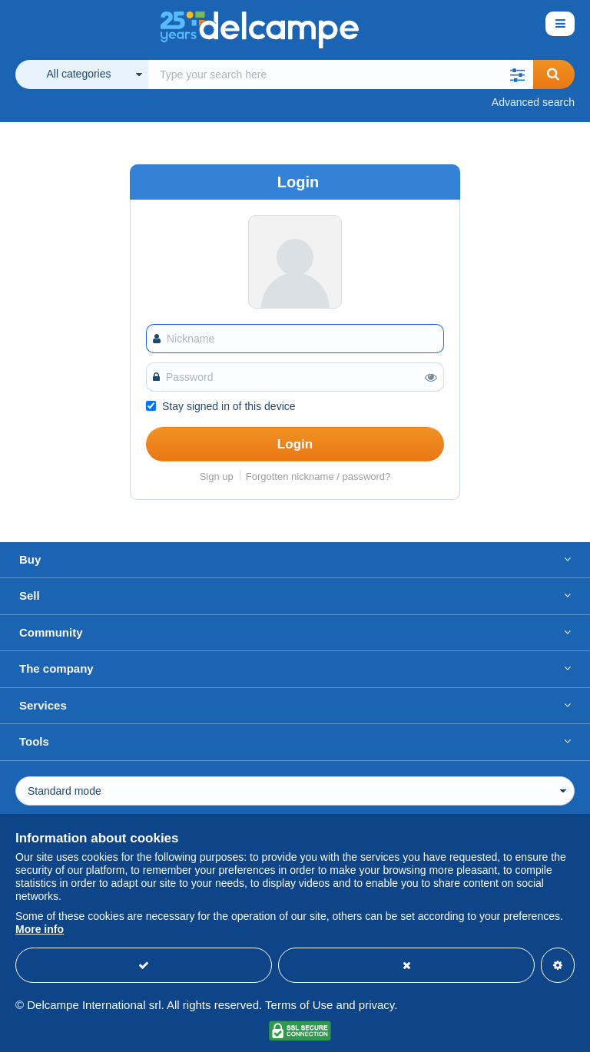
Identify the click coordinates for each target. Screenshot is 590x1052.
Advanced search (533, 102)
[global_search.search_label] (340, 74)
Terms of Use (299, 1004)
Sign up (217, 476)
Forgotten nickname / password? (318, 476)
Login (295, 444)
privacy (376, 1004)
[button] (518, 74)
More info (39, 929)
